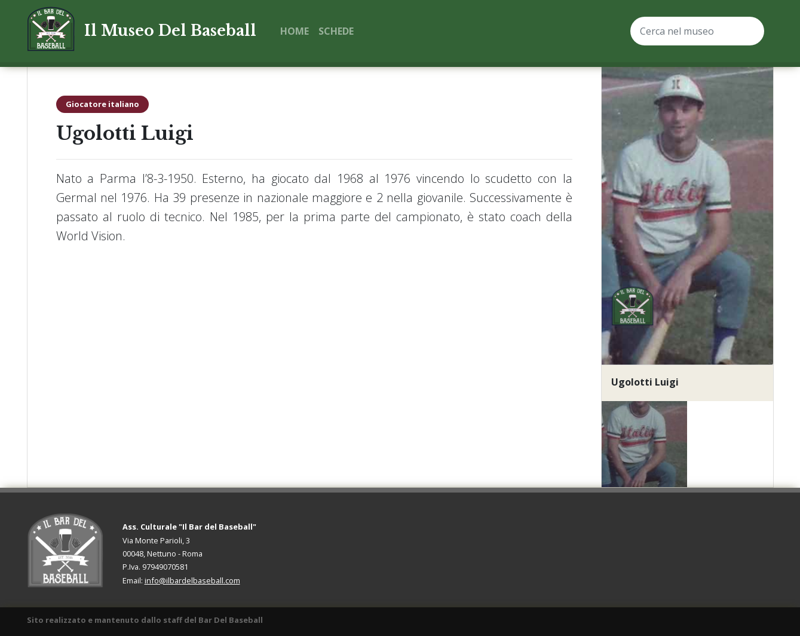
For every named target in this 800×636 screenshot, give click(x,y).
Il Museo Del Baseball (170, 31)
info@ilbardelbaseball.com (192, 580)
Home (294, 31)
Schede (336, 31)
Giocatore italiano (102, 104)
